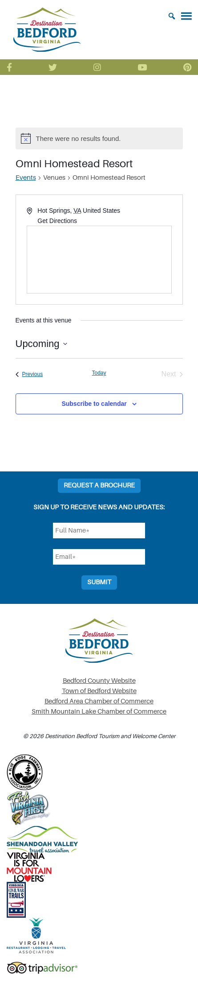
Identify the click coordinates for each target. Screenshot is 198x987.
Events (26, 178)
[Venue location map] (99, 259)
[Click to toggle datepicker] (41, 343)
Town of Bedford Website (99, 691)
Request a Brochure (99, 485)
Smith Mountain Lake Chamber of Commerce (99, 711)
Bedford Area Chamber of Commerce (99, 701)
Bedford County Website (99, 681)
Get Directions (57, 220)
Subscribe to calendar (93, 403)
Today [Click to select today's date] (99, 373)
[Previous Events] (29, 374)
